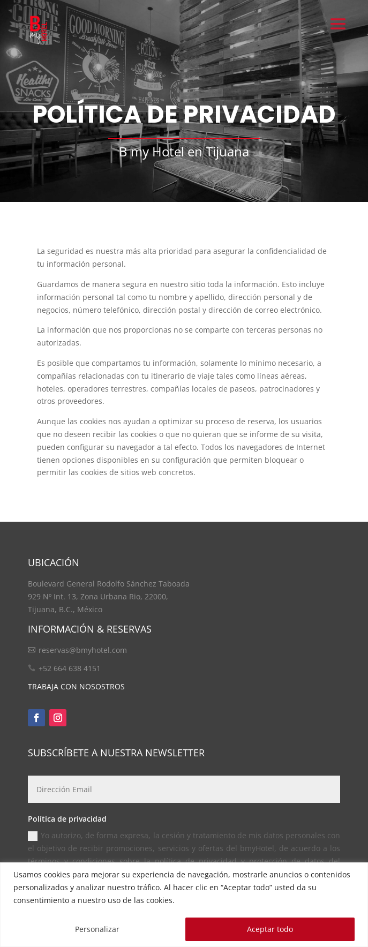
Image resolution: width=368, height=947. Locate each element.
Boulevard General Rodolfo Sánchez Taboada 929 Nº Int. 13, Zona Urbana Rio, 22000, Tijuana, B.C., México (109, 596)
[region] (184, 904)
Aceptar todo (270, 929)
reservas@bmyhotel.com (83, 650)
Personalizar (97, 929)
